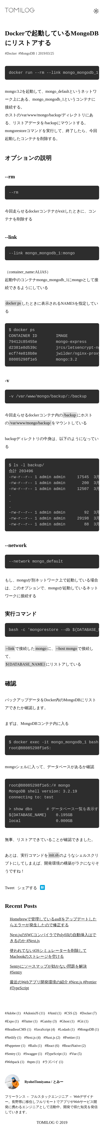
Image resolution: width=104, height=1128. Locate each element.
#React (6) (52, 1046)
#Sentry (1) (12, 1054)
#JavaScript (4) (44, 1029)
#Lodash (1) (66, 1029)
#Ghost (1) (67, 1021)
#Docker (11, 53)
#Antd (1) (54, 1013)
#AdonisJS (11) (34, 1013)
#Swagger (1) (32, 1054)
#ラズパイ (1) (53, 1062)
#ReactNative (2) (74, 1046)
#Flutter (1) (29, 1021)
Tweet (9, 888)
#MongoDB (26, 53)
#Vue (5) (75, 1054)
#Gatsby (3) (48, 1021)
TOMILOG (45, 1122)
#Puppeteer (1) (15, 1046)
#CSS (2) (70, 1013)
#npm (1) (33, 1062)
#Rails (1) (35, 1046)
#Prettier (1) (71, 1037)
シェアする (27, 888)
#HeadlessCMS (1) (18, 1029)
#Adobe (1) (13, 1013)
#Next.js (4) (32, 1037)
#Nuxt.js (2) (51, 1037)
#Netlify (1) (13, 1037)
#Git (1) (82, 1021)
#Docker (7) (88, 1013)
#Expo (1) (12, 1021)
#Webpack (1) (14, 1062)
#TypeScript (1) (55, 1054)
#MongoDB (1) (88, 1029)
